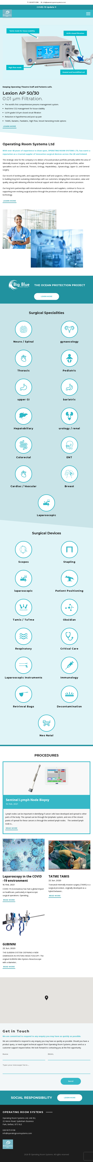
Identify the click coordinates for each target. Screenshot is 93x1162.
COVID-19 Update (46, 7)
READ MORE (11, 828)
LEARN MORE (9, 126)
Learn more (46, 296)
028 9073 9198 (32, 2)
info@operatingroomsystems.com (53, 2)
